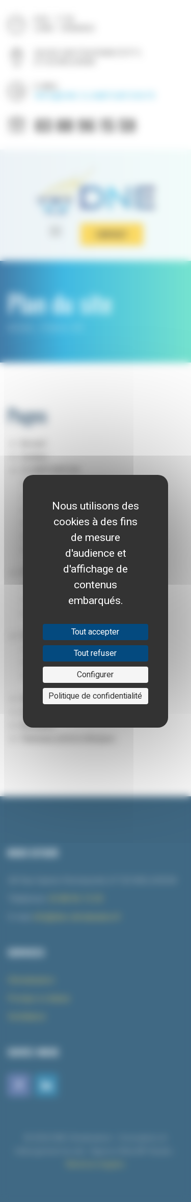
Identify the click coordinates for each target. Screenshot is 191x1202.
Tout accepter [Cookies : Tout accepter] (95, 632)
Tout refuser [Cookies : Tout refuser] (95, 653)
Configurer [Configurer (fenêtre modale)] (95, 675)
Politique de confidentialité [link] (95, 696)
